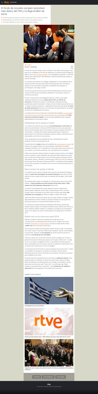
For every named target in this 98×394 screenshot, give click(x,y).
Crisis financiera (48, 377)
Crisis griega (60, 377)
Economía (37, 377)
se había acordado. (42, 74)
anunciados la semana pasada (40, 223)
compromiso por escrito (64, 144)
